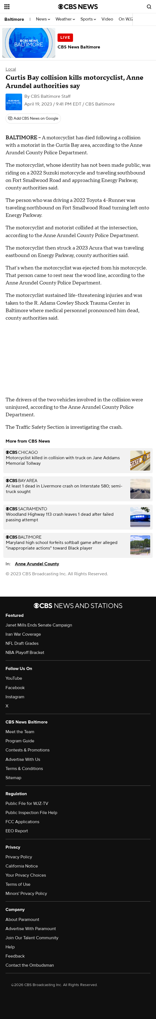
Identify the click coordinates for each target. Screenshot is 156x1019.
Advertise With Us (23, 759)
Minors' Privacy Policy (26, 893)
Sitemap (13, 778)
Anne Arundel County (37, 564)
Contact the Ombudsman (30, 965)
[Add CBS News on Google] (33, 119)
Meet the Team (20, 732)
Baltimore (14, 19)
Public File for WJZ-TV (27, 803)
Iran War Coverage (23, 634)
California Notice (22, 866)
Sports (88, 19)
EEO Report (17, 831)
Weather (65, 19)
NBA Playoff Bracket (25, 652)
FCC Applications (22, 822)
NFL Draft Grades (22, 643)
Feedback (15, 956)
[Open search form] (149, 6)
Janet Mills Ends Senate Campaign (39, 625)
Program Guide (20, 741)
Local (11, 69)
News (43, 19)
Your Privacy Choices (26, 875)
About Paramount (22, 919)
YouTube (14, 678)
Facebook (15, 688)
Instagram (15, 697)
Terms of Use (18, 884)
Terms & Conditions (24, 768)
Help (10, 947)
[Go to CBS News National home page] (78, 6)
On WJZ (128, 19)
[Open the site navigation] (28, 6)
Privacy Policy (19, 857)
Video (107, 19)
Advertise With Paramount (31, 928)
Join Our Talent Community (32, 938)
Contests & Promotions (28, 750)
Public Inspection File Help (31, 812)
